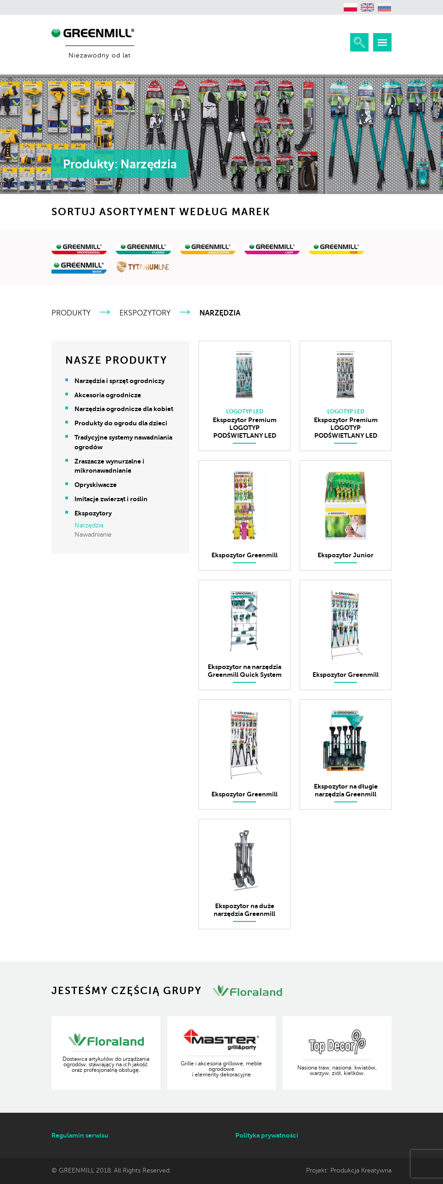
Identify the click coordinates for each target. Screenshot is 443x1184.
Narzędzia (88, 525)
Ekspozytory (144, 313)
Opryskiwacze (95, 484)
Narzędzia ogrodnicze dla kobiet (123, 408)
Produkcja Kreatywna (361, 1170)
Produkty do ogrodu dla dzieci (120, 423)
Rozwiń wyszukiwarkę (359, 42)
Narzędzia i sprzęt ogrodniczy (119, 380)
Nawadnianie (93, 534)
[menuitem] (351, 7)
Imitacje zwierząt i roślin (111, 499)
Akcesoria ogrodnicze (107, 395)
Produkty (71, 313)
